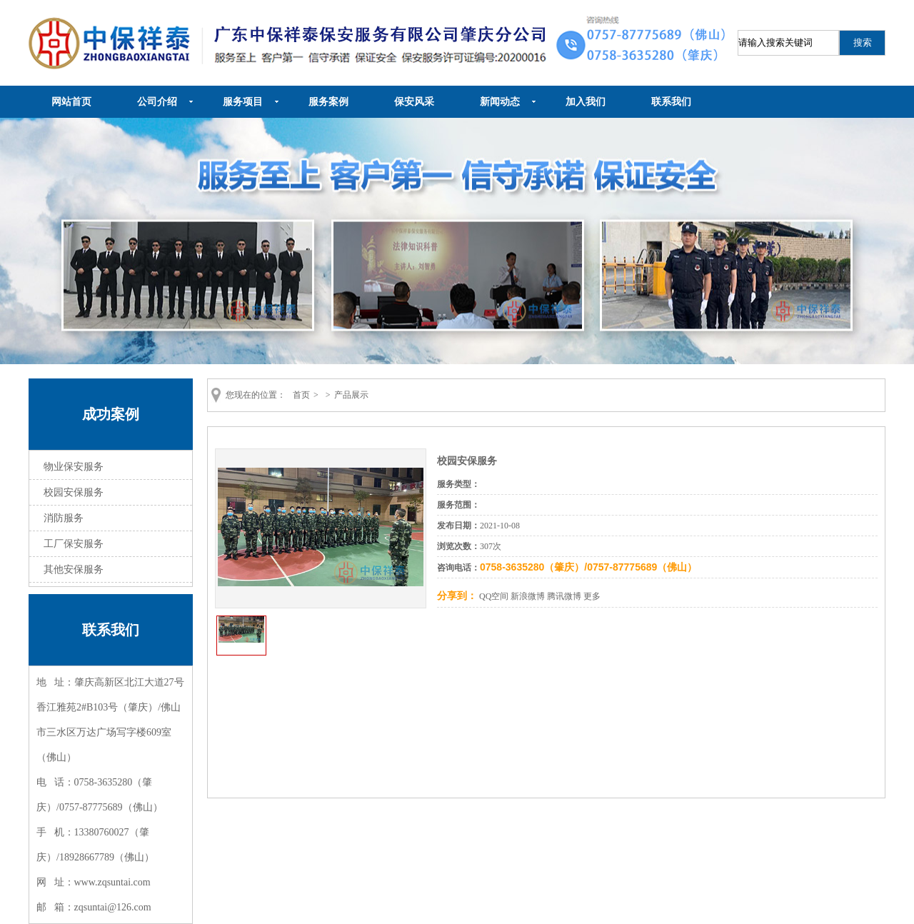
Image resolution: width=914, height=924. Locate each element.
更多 (592, 596)
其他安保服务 (74, 569)
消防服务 (64, 518)
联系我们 (671, 101)
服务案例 (328, 101)
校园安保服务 (74, 492)
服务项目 (243, 101)
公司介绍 (157, 101)
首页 (301, 395)
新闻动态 (500, 101)
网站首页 (71, 101)
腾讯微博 (564, 596)
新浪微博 (528, 596)
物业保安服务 (74, 466)
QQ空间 (493, 596)
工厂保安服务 (74, 543)
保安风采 (414, 101)
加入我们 (586, 101)
